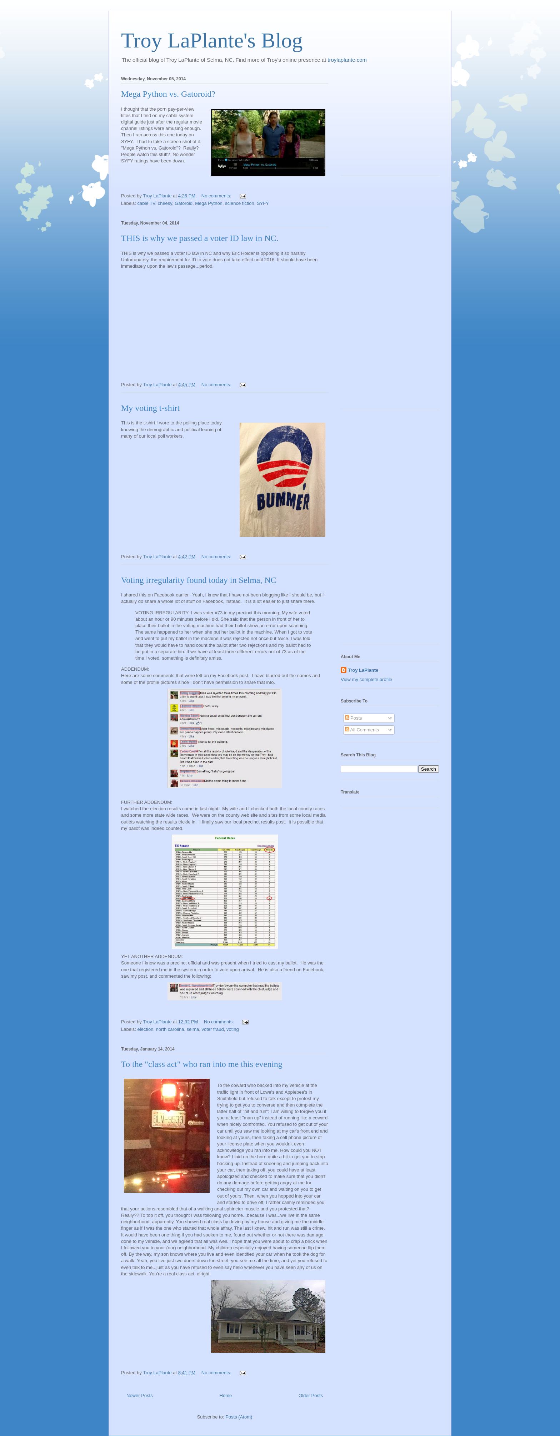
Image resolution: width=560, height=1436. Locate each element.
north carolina (170, 1029)
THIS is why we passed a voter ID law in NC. (200, 238)
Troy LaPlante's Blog (212, 40)
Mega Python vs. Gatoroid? (168, 94)
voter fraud (213, 1029)
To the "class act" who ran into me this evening (201, 1064)
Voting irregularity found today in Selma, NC (198, 580)
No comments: (216, 195)
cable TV (146, 203)
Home (226, 1395)
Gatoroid (183, 203)
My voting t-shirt (150, 408)
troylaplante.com (347, 60)
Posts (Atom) (238, 1417)
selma (193, 1029)
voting (232, 1029)
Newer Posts (139, 1395)
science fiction (239, 203)
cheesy (165, 203)
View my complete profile (366, 679)
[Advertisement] (385, 123)
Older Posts (311, 1395)
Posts (353, 718)
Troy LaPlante (363, 670)
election (146, 1029)
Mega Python (208, 203)
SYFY (263, 203)
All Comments (362, 729)
